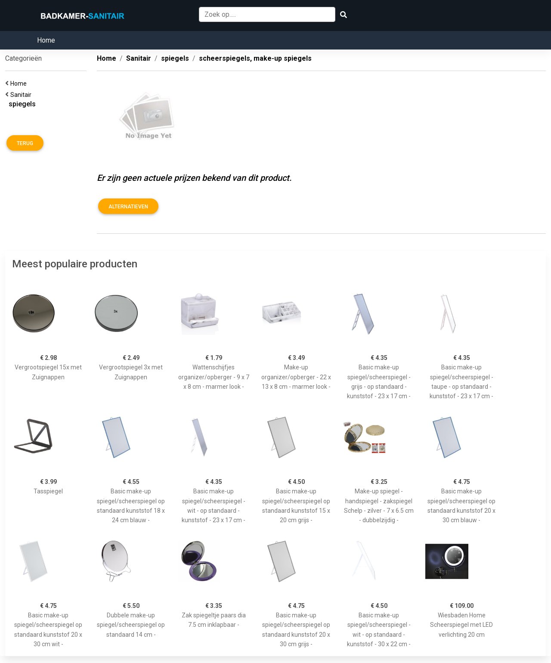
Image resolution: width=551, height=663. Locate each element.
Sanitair (22, 94)
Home (46, 40)
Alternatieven (128, 207)
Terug (25, 143)
